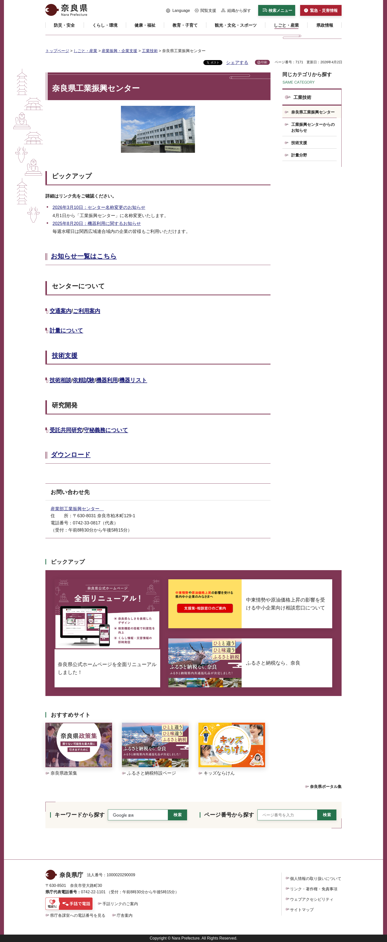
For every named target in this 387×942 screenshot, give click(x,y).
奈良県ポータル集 (326, 787)
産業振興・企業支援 (119, 51)
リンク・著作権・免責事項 (313, 889)
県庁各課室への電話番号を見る (77, 915)
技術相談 (60, 380)
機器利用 (107, 380)
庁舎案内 (125, 915)
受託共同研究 (66, 430)
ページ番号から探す (229, 815)
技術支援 (64, 355)
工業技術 (150, 51)
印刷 (264, 62)
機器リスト (133, 380)
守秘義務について (106, 430)
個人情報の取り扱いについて (315, 878)
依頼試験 (84, 380)
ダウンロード (71, 454)
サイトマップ (302, 910)
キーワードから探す (80, 815)
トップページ (57, 51)
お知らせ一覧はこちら (84, 256)
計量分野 (299, 155)
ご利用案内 (86, 311)
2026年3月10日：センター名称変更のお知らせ (99, 207)
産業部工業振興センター (77, 508)
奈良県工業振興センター (313, 112)
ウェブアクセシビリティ (311, 899)
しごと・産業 (85, 51)
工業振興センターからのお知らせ (313, 127)
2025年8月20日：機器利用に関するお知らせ (97, 223)
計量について (66, 330)
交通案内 (60, 311)
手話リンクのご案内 (120, 904)
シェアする (237, 62)
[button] (178, 11)
